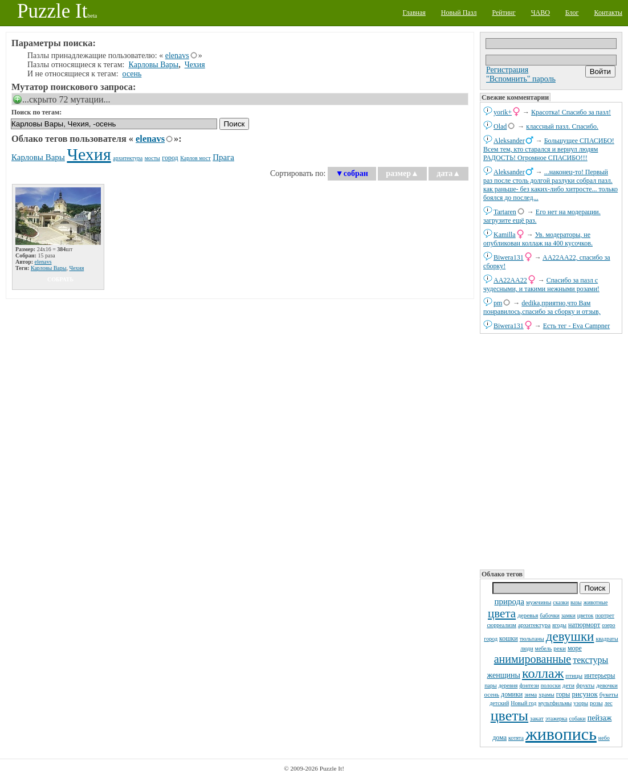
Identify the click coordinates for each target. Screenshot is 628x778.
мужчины (538, 602)
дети (568, 685)
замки (568, 615)
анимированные (532, 659)
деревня (508, 685)
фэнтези (529, 685)
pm (498, 303)
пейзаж (600, 718)
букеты (609, 694)
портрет (604, 615)
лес (609, 703)
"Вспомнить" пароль (521, 79)
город (490, 639)
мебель (543, 648)
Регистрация (507, 69)
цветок (585, 615)
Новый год (523, 703)
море (575, 648)
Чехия (195, 64)
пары (490, 685)
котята (516, 738)
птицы (573, 675)
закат (537, 718)
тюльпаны (532, 639)
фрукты (585, 685)
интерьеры (599, 675)
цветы (509, 715)
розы (596, 702)
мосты (152, 158)
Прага (223, 157)
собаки (577, 718)
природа (509, 601)
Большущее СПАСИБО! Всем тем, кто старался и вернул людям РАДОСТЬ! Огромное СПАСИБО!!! (548, 149)
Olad (500, 126)
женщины (503, 675)
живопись (561, 733)
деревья (527, 615)
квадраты (607, 639)
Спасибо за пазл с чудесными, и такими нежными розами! (541, 284)
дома (499, 738)
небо (604, 738)
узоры (580, 703)
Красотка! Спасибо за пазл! (571, 112)
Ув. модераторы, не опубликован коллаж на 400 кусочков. (538, 239)
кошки (508, 638)
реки (559, 648)
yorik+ (503, 112)
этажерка (556, 718)
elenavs (177, 55)
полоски (551, 685)
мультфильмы (555, 703)
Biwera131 (509, 257)
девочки (607, 685)
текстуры (590, 660)
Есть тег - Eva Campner (576, 326)
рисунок (584, 694)
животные (596, 602)
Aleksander (509, 141)
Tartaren (505, 212)
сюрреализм (501, 625)
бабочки (550, 615)
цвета (502, 613)
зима (530, 694)
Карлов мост (195, 158)
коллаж (543, 673)
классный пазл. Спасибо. (562, 126)
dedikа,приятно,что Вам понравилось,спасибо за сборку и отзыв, (542, 307)
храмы (546, 694)
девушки (570, 636)
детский (499, 703)
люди (526, 648)
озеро (608, 625)
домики (512, 694)
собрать (60, 279)
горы (563, 694)
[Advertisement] (551, 450)
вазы (576, 602)
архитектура (534, 624)
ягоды (559, 625)
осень (491, 694)
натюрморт (584, 625)
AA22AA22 (510, 280)
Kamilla (505, 235)
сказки (561, 602)
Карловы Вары (154, 64)
